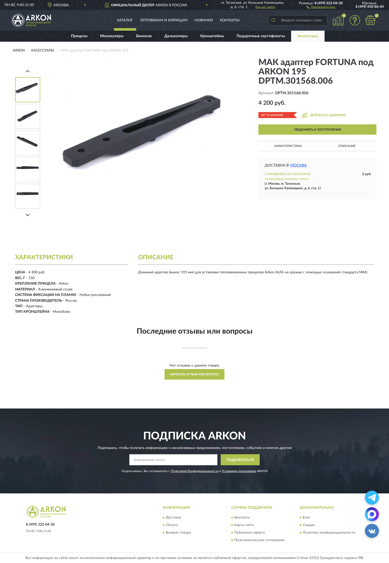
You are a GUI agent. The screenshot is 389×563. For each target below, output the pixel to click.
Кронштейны (212, 36)
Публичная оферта (249, 532)
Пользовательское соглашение (259, 540)
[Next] (27, 215)
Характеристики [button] (288, 145)
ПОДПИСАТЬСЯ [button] (240, 460)
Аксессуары (307, 36)
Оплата (172, 525)
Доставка (173, 517)
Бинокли (144, 36)
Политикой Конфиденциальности (195, 471)
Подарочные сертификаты (261, 36)
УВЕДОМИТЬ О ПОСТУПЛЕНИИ (317, 129)
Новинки (204, 20)
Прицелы (79, 36)
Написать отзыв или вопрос (194, 374)
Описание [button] (347, 145)
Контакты (230, 20)
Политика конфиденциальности (329, 532)
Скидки (309, 525)
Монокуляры (112, 36)
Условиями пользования (239, 471)
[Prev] (27, 71)
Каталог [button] (125, 20)
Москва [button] (298, 165)
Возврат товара (178, 532)
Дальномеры (176, 36)
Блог (306, 517)
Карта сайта (244, 525)
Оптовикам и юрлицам (163, 20)
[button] (321, 6)
